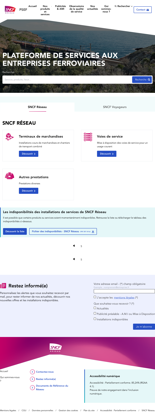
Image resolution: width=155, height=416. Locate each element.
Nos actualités (92, 7)
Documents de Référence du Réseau (52, 387)
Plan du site (89, 410)
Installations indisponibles (112, 319)
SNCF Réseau (148, 410)
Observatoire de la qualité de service (76, 9)
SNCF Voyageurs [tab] (115, 107)
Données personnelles (42, 410)
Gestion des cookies (68, 410)
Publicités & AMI (60, 7)
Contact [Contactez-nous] (142, 9)
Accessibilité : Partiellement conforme (118, 410)
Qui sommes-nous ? (106, 9)
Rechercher (122, 6)
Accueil (32, 6)
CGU (24, 410)
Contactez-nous (45, 371)
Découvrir (28, 153)
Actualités (103, 308)
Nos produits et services (45, 10)
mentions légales (124, 297)
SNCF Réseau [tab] (37, 107)
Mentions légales (8, 410)
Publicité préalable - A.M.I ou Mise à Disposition (126, 314)
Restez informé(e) (46, 379)
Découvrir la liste (14, 231)
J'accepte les (105, 297)
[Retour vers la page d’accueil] (16, 9)
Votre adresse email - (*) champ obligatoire (119, 284)
